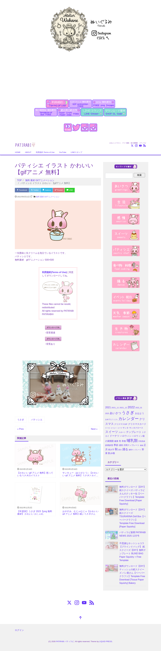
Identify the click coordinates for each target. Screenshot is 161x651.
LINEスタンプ (76, 152)
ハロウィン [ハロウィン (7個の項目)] (125, 436)
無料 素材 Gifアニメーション (48, 197)
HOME (17, 152)
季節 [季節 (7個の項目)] (116, 445)
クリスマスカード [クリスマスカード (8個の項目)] (137, 424)
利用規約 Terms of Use (45, 152)
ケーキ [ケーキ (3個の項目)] (107, 428)
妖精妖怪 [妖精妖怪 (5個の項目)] (109, 445)
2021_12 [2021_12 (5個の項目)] (123, 408)
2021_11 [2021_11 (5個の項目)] (115, 408)
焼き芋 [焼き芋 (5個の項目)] (111, 450)
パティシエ (36, 419)
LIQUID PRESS (105, 641)
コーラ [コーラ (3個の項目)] (119, 428)
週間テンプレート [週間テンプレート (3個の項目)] (135, 450)
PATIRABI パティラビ (65, 641)
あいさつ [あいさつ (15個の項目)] (115, 413)
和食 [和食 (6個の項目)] (124, 441)
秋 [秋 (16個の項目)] (116, 449)
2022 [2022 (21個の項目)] (131, 407)
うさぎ (20, 419)
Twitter (35, 190)
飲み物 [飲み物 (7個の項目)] (111, 453)
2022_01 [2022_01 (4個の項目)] (138, 408)
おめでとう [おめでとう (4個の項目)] (109, 419)
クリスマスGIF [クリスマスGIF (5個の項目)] (120, 424)
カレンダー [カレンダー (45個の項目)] (128, 418)
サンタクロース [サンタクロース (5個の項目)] (136, 428)
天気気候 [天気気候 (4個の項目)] (141, 441)
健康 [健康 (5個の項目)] (116, 441)
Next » (94, 429)
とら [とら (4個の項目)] (116, 419)
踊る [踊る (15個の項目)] (125, 449)
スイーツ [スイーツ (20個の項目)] (111, 432)
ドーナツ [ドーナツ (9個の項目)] (114, 435)
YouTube (62, 152)
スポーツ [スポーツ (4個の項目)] (122, 432)
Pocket (59, 190)
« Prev (20, 429)
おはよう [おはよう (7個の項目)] (139, 413)
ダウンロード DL (53, 327)
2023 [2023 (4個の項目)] (107, 413)
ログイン (19, 630)
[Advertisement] (80, 74)
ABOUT (28, 152)
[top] (80, 618)
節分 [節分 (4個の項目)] (120, 450)
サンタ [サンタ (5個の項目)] (126, 428)
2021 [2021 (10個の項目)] (108, 407)
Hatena (47, 190)
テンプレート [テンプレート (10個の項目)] (133, 432)
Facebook (22, 190)
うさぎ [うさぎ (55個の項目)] (128, 412)
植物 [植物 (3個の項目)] (141, 445)
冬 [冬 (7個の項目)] (120, 441)
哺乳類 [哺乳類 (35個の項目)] (132, 440)
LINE (70, 190)
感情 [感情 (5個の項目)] (121, 445)
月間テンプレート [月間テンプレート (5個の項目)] (131, 445)
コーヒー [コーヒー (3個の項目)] (113, 428)
